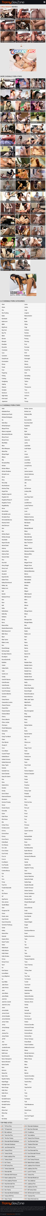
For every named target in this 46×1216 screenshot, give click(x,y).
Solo (25, 373)
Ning (25, 713)
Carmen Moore (6, 688)
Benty (3, 619)
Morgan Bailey (28, 622)
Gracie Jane (5, 916)
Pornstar (26, 347)
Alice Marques (6, 448)
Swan (26, 933)
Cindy (3, 733)
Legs (25, 310)
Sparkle (26, 919)
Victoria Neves (28, 1033)
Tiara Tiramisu (28, 964)
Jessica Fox (5, 1033)
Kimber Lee (27, 411)
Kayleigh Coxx (6, 1084)
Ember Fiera (5, 825)
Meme (26, 574)
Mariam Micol (28, 548)
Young (26, 401)
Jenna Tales (5, 1021)
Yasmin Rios (27, 1081)
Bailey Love (5, 588)
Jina (3, 1041)
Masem (26, 557)
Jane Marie (5, 993)
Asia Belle (4, 539)
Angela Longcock (6, 494)
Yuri (25, 1107)
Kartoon (4, 1070)
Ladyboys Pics (31, 1183)
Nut (25, 728)
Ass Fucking (5, 313)
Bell (3, 605)
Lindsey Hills (27, 491)
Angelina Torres (6, 502)
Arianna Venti (5, 522)
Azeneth (4, 571)
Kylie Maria (27, 434)
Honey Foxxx (5, 962)
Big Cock (4, 330)
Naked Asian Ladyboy (34, 1162)
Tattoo (26, 381)
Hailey (3, 930)
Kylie (25, 431)
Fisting (3, 375)
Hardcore (4, 393)
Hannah (4, 936)
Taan (25, 939)
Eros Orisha (5, 850)
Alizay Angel (5, 454)
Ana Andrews (5, 485)
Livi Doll (26, 500)
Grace (3, 913)
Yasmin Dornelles (29, 1076)
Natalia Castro (28, 665)
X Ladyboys (31, 1132)
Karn (3, 1067)
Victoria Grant (28, 1030)
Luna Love (27, 514)
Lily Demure (27, 488)
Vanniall (26, 1010)
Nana (25, 642)
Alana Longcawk (6, 431)
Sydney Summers (29, 936)
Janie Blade (5, 996)
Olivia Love (27, 742)
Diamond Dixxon (6, 796)
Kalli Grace (5, 1053)
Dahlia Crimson (6, 759)
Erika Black (5, 842)
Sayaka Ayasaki (28, 885)
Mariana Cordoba (29, 551)
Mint (25, 608)
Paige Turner (28, 748)
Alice (3, 445)
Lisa (25, 494)
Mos (25, 625)
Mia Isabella (27, 579)
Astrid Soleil (5, 545)
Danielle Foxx (5, 771)
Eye (3, 873)
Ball (3, 591)
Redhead (27, 355)
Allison (4, 457)
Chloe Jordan (5, 722)
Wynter (26, 1073)
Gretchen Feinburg (7, 925)
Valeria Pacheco (29, 999)
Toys (25, 390)
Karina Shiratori (6, 1061)
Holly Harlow (5, 950)
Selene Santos (28, 890)
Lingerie (26, 313)
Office (26, 324)
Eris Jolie (4, 848)
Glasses (4, 387)
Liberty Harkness (29, 474)
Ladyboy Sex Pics (32, 1168)
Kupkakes (27, 425)
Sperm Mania (31, 1156)
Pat (25, 768)
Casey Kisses (5, 699)
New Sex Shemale (33, 1129)
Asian (3, 307)
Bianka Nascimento (7, 628)
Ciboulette (5, 731)
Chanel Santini (6, 711)
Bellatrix (4, 616)
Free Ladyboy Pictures (10, 1180)
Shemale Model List (33, 1177)
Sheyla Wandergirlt (29, 902)
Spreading (27, 375)
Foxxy (3, 882)
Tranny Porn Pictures (33, 1138)
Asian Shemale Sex (33, 1199)
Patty (25, 776)
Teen (25, 384)
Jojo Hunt (4, 1044)
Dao (3, 779)
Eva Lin (4, 859)
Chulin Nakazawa (7, 728)
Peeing (26, 338)
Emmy (3, 836)
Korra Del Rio (28, 420)
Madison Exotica (29, 517)
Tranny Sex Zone (11, 1214)
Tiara (25, 962)
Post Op (26, 350)
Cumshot (4, 355)
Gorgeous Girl (5, 910)
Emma (4, 830)
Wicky (26, 1061)
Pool (25, 344)
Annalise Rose (6, 517)
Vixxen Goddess (28, 1044)
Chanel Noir (5, 708)
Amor (3, 477)
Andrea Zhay (5, 488)
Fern (3, 879)
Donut (3, 805)
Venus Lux (27, 1016)
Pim (25, 799)
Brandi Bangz (5, 648)
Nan (25, 639)
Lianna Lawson (28, 471)
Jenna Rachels (6, 1019)
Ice (2, 967)
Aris (3, 531)
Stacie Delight (28, 922)
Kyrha (26, 437)
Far (3, 876)
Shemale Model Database (11, 1141)
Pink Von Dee (28, 802)
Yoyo (25, 1096)
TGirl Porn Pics (32, 1147)
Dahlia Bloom (5, 756)
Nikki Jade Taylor (29, 699)
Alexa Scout (5, 437)
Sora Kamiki (27, 916)
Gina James (5, 902)
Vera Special (27, 1019)
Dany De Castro (6, 776)
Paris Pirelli (27, 765)
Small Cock (27, 367)
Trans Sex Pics (8, 1135)
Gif (2, 896)
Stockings (27, 378)
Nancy (26, 645)
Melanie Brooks (28, 568)
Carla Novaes (5, 682)
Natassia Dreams (29, 679)
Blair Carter (5, 639)
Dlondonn (4, 799)
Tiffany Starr (28, 970)
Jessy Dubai (5, 1036)
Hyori (3, 964)
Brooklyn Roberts (6, 654)
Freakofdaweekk (6, 887)
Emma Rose (5, 833)
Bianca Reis (5, 625)
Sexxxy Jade (28, 896)
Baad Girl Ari (5, 577)
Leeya (26, 454)
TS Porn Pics (8, 1126)
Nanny (26, 648)
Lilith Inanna (27, 480)
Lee (25, 451)
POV (25, 353)
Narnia (26, 656)
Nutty (25, 731)
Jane (3, 990)
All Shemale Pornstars (34, 1193)
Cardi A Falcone (6, 679)
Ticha (26, 967)
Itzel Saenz (5, 970)
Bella (3, 608)
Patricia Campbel (29, 773)
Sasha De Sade (28, 879)
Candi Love (5, 674)
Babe (3, 316)
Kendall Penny (6, 1101)
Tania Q (26, 947)
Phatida (26, 793)
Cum (3, 353)
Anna (3, 508)
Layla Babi (27, 445)
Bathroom (4, 321)
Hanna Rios (5, 933)
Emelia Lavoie (6, 828)
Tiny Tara (27, 976)
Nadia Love (27, 634)
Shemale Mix (8, 1171)
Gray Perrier (5, 919)
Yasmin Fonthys (28, 1079)
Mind (25, 602)
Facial (3, 367)
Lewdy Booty (28, 465)
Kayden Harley (6, 1079)
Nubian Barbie (28, 725)
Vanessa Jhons (28, 1002)
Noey (25, 719)
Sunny (26, 927)
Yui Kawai (27, 1099)
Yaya (25, 1084)
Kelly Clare (5, 1090)
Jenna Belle (5, 1010)
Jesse (3, 1030)
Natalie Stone (28, 676)
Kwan (26, 428)
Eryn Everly (5, 853)
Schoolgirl (27, 358)
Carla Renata (5, 685)
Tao (25, 950)
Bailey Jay (4, 585)
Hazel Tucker (5, 942)
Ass (3, 310)
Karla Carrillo (5, 1064)
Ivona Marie (5, 973)
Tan (25, 944)
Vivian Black (27, 1041)
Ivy (2, 979)
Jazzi (3, 1007)
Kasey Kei (4, 1073)
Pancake (26, 753)
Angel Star (5, 491)
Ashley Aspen (6, 534)
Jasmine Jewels (6, 1002)
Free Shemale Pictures (34, 1153)
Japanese (4, 401)
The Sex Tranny (8, 1138)
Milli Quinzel (27, 597)
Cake (3, 671)
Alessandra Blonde (7, 434)
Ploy (25, 810)
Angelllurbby (5, 505)
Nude (25, 321)
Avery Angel (5, 565)
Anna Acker (5, 511)
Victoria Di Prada (29, 1027)
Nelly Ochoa (27, 685)
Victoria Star (27, 1036)
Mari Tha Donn (28, 542)
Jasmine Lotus (6, 1004)
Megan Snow (28, 565)
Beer (3, 602)
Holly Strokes (5, 956)
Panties (26, 333)
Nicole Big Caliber (29, 688)
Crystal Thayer (6, 753)
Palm (25, 751)
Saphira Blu (27, 865)
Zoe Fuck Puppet (29, 1116)
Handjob (4, 390)
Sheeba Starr (28, 899)
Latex (26, 304)
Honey (3, 959)
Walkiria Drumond (29, 1047)
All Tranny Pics (8, 1165)
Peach (26, 782)
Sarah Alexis (27, 873)
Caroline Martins (6, 694)
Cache (3, 665)
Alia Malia (4, 443)
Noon (25, 722)
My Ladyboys (8, 1132)
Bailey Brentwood (7, 582)
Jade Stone (5, 984)
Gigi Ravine (5, 899)
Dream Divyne (6, 808)
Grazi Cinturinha (6, 922)
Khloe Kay (4, 1113)
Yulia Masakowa (29, 1104)
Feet (3, 370)
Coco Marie (5, 751)
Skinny (26, 364)
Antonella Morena (7, 520)
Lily (25, 485)
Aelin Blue (4, 423)
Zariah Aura (27, 1110)
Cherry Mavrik (6, 719)
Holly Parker (5, 953)
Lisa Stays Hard (28, 497)
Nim (25, 708)
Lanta (26, 443)
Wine (25, 1064)
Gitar (3, 907)
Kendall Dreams (6, 1099)
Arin (3, 528)
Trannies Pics (31, 1196)
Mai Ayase (27, 522)
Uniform (26, 395)
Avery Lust (5, 568)
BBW (3, 324)
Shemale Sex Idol (9, 1186)
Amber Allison (6, 468)
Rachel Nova (27, 839)
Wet (25, 398)
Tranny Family (8, 1153)
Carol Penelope (6, 691)
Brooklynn (4, 656)
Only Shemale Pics (9, 1183)
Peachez (26, 785)
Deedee (4, 788)
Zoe (25, 1113)
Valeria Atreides (28, 996)
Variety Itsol (27, 1013)
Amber (4, 465)
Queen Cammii (28, 830)
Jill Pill (3, 1039)
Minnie (26, 605)
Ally (3, 460)
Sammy (26, 859)
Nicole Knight (28, 691)
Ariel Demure (5, 525)
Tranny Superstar (9, 1168)
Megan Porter (28, 562)
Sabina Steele (28, 853)
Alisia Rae (4, 451)
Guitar (3, 927)
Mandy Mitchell (28, 528)
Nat (25, 659)
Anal (3, 304)
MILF (25, 318)
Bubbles (4, 662)
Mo (25, 616)
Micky (26, 588)
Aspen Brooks (6, 542)
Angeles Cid (5, 497)
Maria (26, 545)
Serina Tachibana (29, 893)
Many (26, 531)
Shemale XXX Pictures (10, 1174)
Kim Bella (4, 1118)
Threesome (27, 387)
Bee (3, 599)
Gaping (4, 384)
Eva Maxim (5, 862)
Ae (2, 420)
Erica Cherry (5, 839)
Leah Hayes (27, 448)
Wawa (26, 1050)
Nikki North (27, 702)
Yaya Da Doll (27, 1087)
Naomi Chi (27, 654)
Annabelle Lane (6, 514)
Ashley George (6, 537)
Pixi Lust (26, 808)
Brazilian (4, 344)
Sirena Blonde (28, 907)
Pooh (25, 816)
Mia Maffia (27, 582)
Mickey (26, 585)
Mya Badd (27, 628)
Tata (25, 953)
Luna (25, 511)
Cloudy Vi (4, 745)
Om (25, 745)
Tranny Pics (31, 1174)
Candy (3, 676)
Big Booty (4, 327)
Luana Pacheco (28, 505)
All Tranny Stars (32, 1190)
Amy (3, 480)
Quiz (25, 833)
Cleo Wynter (5, 742)
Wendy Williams (28, 1056)
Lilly (25, 482)
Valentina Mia (28, 990)
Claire (3, 739)
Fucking (4, 378)
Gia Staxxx (5, 893)
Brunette (4, 347)
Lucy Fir (26, 508)
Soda (25, 910)
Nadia (26, 631)
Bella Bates (5, 611)
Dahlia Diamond (6, 762)
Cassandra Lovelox (7, 702)
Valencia (26, 987)
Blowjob (4, 341)
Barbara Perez (6, 597)
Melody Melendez (29, 571)
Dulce (3, 813)
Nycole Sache (28, 733)
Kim (3, 1116)
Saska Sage (27, 882)
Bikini (3, 335)
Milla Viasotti (28, 594)
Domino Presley (6, 802)
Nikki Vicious (27, 705)
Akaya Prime (5, 428)
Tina (25, 973)
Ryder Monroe (28, 850)
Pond (25, 813)
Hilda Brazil (5, 947)
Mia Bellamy (27, 577)
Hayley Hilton (5, 939)
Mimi (25, 599)
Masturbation (28, 316)
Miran (26, 614)
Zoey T (26, 1118)
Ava (3, 559)
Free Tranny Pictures (33, 1159)
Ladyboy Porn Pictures (34, 1165)
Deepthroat (5, 358)
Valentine (27, 993)
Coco (3, 748)
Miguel (26, 591)
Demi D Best (5, 793)
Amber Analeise (6, 471)
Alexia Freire (5, 440)
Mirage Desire (28, 611)
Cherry (4, 716)
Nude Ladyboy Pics (9, 1156)
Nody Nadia (27, 716)
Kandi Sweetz (6, 1056)
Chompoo (4, 725)
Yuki (25, 1101)
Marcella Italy (28, 537)
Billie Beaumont (6, 631)
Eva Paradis (5, 865)
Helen (3, 944)
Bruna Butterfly (6, 659)
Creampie (4, 350)
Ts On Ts (26, 393)
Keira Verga (5, 1087)
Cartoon (4, 696)
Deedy (3, 790)
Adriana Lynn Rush (7, 414)
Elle (3, 822)
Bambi (3, 594)
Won (25, 1070)
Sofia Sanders (28, 913)
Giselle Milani (5, 905)
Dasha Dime (5, 785)
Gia (3, 890)
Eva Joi (4, 856)
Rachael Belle (28, 836)
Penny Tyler (27, 790)
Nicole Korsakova (29, 694)
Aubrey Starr (5, 554)
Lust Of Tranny (32, 1171)
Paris (25, 762)
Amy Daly (4, 482)
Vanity (26, 1007)
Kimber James (28, 408)
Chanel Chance (6, 705)
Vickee (26, 1021)
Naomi (26, 651)
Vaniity (26, 1004)
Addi (3, 408)
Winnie (26, 1067)
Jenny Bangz (5, 1027)
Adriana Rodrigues (7, 417)
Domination (5, 361)
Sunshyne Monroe (29, 930)
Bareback (4, 318)
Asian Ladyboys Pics (10, 1177)
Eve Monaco (5, 867)
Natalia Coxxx (28, 668)
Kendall (4, 1096)
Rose (25, 842)
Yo (25, 1090)
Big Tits (4, 333)
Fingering (4, 373)
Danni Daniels (5, 773)
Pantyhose (27, 335)
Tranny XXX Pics (9, 1196)
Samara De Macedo (30, 856)
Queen (26, 828)
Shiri (25, 905)
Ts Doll (26, 982)
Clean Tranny (8, 1199)
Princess (26, 825)
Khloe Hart (5, 1110)
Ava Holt (4, 562)
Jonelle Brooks (6, 1047)
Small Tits (27, 370)
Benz (3, 622)
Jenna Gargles (6, 1016)
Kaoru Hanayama (7, 1059)
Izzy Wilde (4, 982)
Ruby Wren (27, 845)
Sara (25, 870)
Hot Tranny (7, 1162)
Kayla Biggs (5, 1081)
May (25, 559)
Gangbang (5, 381)
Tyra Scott (27, 984)
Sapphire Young (28, 867)
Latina (26, 307)
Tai (25, 942)
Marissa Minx (28, 554)
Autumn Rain (5, 557)
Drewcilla (4, 810)
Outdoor (26, 330)
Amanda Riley (6, 462)
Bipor (3, 636)
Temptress (27, 956)
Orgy (25, 327)
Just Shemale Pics (9, 1147)
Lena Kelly (27, 460)
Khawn (4, 1107)
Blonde (4, 338)
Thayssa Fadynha (29, 959)
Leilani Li (26, 457)
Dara (3, 782)
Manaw (26, 525)
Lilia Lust (26, 477)
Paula (26, 779)
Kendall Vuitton (6, 1104)
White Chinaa (28, 1059)
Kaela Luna (5, 1050)
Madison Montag (29, 520)
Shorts (26, 361)
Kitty (25, 417)
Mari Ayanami (28, 539)
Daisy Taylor (5, 765)
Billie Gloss (5, 634)
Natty (25, 682)
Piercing (26, 341)
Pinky (25, 805)
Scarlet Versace (28, 887)
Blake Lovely (5, 642)
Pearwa (26, 788)
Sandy (26, 862)
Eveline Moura (6, 870)
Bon (3, 645)
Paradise (26, 759)
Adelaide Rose (6, 411)
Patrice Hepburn (29, 771)
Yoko (25, 1093)
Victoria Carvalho (29, 1024)
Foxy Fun (4, 885)
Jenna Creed (5, 1013)
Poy (25, 822)
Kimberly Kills (28, 414)
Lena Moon (27, 462)
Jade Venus (5, 987)
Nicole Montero (28, 696)
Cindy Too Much (6, 736)
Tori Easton (27, 979)
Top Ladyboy (31, 1135)
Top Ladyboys (31, 1180)
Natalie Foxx (27, 671)
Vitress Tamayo (28, 1039)
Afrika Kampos (6, 425)
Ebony (3, 364)
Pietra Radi (27, 796)
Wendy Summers (29, 1053)
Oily (25, 739)
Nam (25, 636)
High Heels (5, 395)
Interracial (4, 398)
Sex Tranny (7, 1190)
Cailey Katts (5, 668)
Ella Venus (5, 819)
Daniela (4, 768)
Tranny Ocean (8, 1159)
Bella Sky (4, 614)
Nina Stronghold (28, 711)
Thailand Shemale (33, 1144)
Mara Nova (27, 534)
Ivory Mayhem (6, 976)
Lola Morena (27, 502)
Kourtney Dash (28, 423)
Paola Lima (27, 756)
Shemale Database (9, 1144)
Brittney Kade (5, 651)
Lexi (25, 468)
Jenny (3, 1024)
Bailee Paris (5, 579)
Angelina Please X (7, 500)
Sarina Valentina (29, 876)
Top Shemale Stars (33, 1141)
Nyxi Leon (27, 736)
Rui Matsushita (28, 848)
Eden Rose (5, 816)
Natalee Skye (28, 662)
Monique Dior (28, 619)
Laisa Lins (27, 440)
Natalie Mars (27, 674)
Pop (25, 819)
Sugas (26, 925)
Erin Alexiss (5, 845)
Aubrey (4, 548)
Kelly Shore (5, 1093)
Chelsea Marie (6, 713)
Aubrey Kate (5, 551)
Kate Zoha (5, 1076)
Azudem (4, 574)
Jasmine (4, 999)
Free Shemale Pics (33, 1150)
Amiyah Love (5, 474)
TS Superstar (8, 1129)
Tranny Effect (8, 1150)
